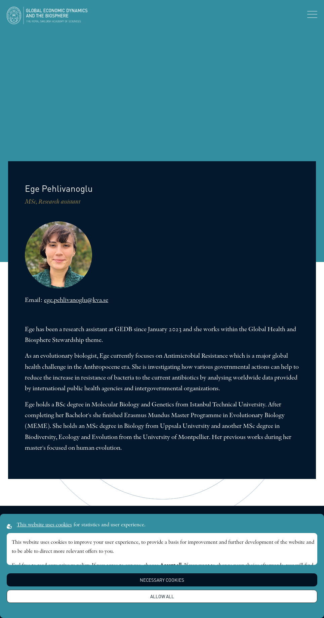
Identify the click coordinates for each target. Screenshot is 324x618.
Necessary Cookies (162, 580)
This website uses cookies (44, 525)
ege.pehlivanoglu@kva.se (76, 300)
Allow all (162, 596)
